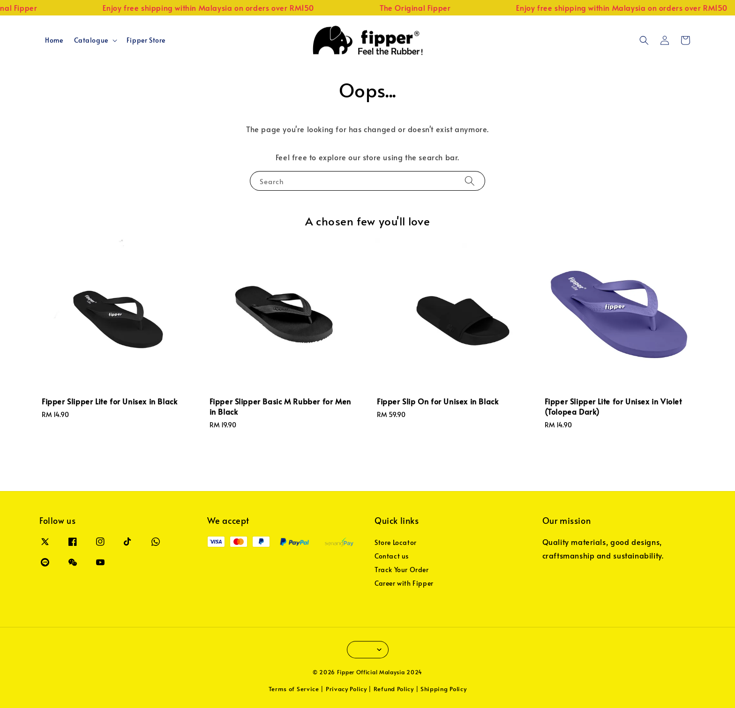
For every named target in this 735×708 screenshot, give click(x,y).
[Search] (470, 180)
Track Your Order (402, 569)
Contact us (392, 555)
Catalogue (91, 40)
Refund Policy (394, 689)
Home (54, 40)
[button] (644, 40)
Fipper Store (146, 40)
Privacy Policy (346, 689)
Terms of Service (294, 689)
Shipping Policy (443, 689)
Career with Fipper (404, 583)
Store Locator (396, 542)
